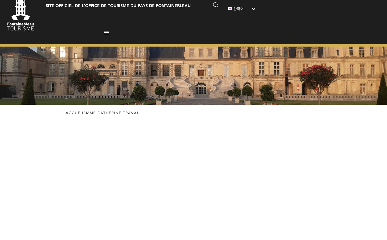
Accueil (75, 113)
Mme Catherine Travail (113, 113)
